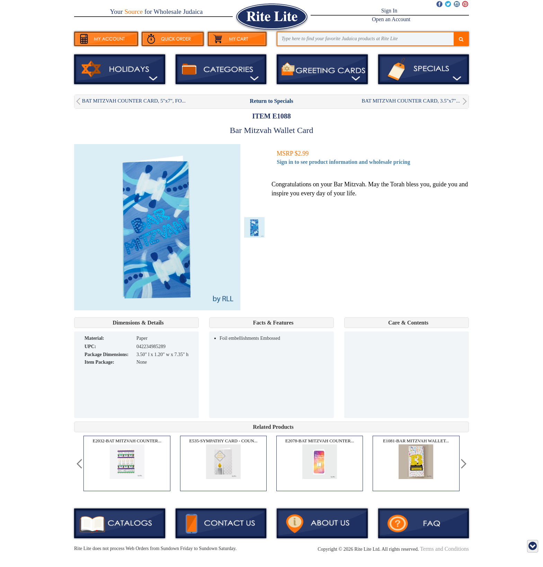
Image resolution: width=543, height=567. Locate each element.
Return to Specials (271, 101)
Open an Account (391, 19)
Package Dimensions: (106, 354)
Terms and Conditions (444, 549)
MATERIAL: (94, 338)
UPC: (90, 346)
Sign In (389, 11)
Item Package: (99, 362)
